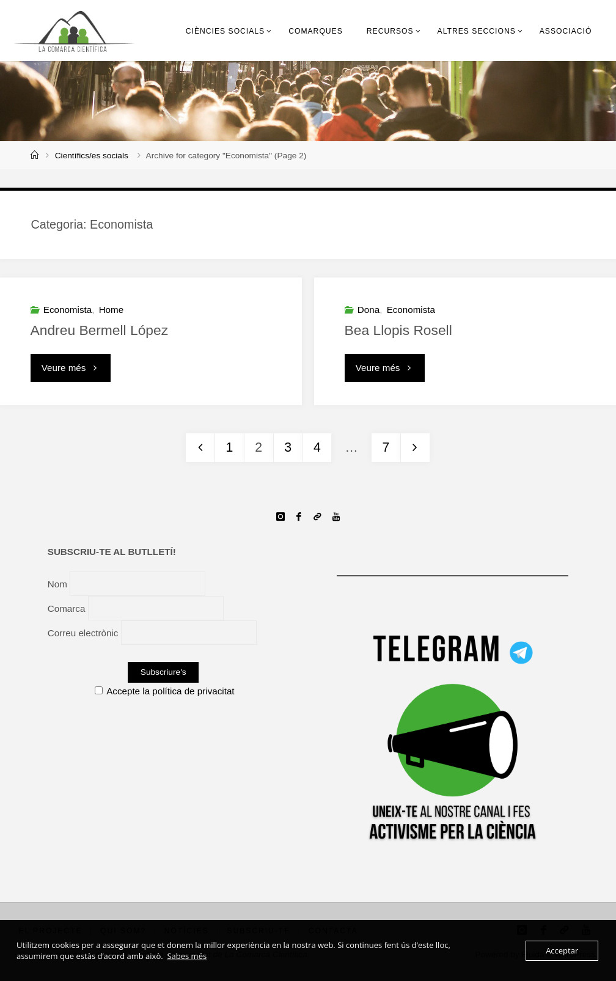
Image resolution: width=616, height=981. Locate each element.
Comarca (67, 608)
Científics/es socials (91, 155)
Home (111, 309)
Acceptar (562, 950)
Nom (57, 583)
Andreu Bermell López (100, 330)
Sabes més (187, 955)
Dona (369, 309)
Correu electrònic (83, 633)
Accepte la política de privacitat (165, 691)
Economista (67, 309)
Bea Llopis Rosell (398, 330)
